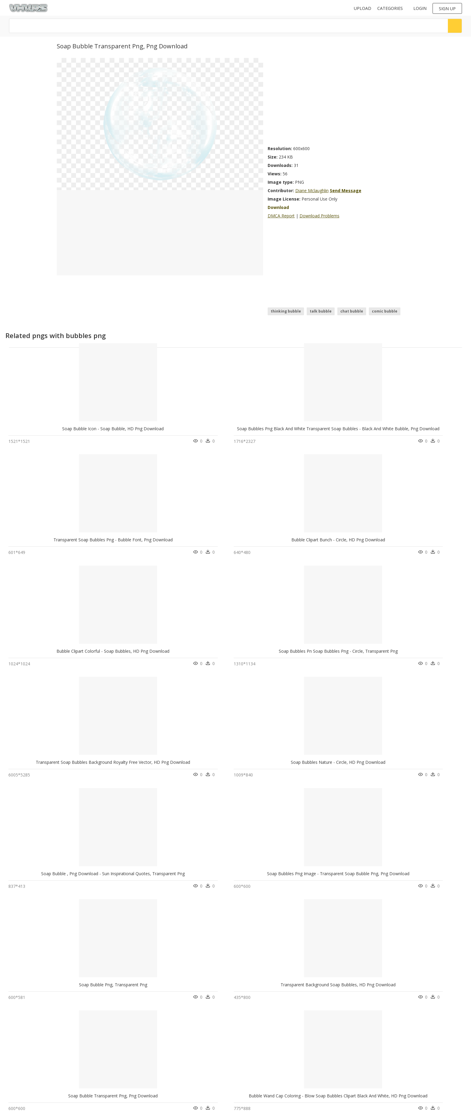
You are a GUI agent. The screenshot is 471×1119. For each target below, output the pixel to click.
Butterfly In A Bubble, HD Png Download (48, 886)
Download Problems (319, 216)
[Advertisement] (341, 100)
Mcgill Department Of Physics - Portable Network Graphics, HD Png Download (352, 772)
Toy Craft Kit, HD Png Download (404, 1000)
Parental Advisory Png (86, 1059)
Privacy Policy (137, 1074)
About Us (134, 1063)
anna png (22, 1044)
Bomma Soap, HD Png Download (404, 772)
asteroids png (26, 1051)
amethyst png (25, 1073)
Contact (133, 1058)
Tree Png (75, 1037)
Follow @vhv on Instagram (260, 1036)
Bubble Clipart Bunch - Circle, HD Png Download (323, 428)
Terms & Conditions (143, 1079)
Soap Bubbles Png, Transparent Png (137, 772)
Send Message (345, 190)
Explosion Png (80, 1066)
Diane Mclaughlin (312, 190)
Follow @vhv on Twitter (257, 1042)
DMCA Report (281, 216)
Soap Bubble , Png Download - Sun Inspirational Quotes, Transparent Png (348, 543)
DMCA (131, 1069)
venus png (22, 1037)
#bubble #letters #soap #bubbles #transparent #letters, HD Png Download (263, 886)
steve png (22, 1087)
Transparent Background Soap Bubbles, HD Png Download (155, 657)
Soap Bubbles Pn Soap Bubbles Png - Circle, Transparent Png (68, 543)
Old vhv (132, 1084)
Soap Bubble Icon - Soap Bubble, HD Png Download (59, 428)
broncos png (24, 1066)
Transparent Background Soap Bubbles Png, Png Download (156, 1000)
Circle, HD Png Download (226, 772)
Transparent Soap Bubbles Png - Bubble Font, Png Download (246, 428)
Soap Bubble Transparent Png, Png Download (232, 657)
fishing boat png (28, 1080)
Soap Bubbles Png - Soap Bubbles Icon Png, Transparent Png (68, 772)
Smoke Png (77, 1044)
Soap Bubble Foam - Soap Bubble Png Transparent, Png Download (163, 886)
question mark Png (84, 1073)
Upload (362, 8)
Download (278, 207)
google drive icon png (33, 1059)
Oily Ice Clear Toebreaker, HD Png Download (320, 886)
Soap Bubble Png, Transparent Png (48, 657)
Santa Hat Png (80, 1080)
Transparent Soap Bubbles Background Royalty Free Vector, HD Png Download (175, 543)
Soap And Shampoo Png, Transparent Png (228, 1000)
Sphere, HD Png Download (315, 1000)
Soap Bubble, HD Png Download (47, 1000)
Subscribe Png (80, 1051)
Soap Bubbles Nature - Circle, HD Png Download (234, 543)
